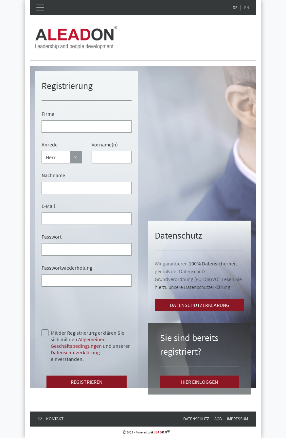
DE (235, 7)
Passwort (52, 236)
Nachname (53, 175)
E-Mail (48, 206)
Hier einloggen (199, 382)
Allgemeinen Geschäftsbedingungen (78, 342)
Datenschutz (196, 418)
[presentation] (91, 307)
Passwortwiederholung (67, 267)
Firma (48, 113)
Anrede (50, 144)
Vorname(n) (105, 144)
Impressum (237, 418)
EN (246, 7)
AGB (218, 418)
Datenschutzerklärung (75, 352)
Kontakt (50, 418)
